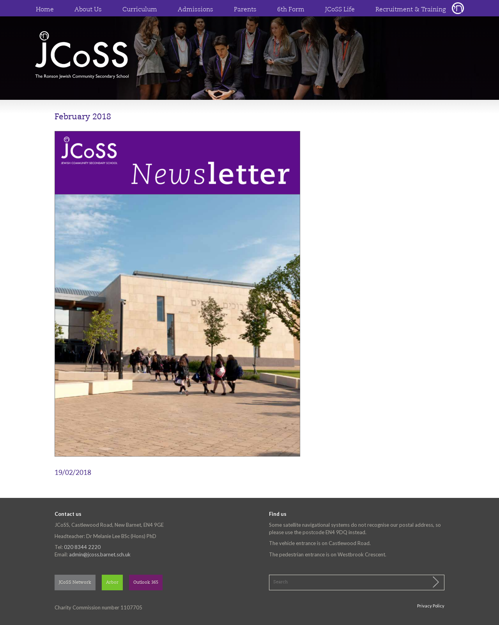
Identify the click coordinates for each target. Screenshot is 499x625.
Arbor (112, 583)
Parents (245, 10)
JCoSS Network (75, 583)
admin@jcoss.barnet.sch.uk (100, 554)
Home (45, 10)
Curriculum (139, 10)
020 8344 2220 (82, 547)
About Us (88, 10)
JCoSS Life (340, 10)
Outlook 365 (145, 583)
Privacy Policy (430, 605)
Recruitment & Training (410, 10)
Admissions (195, 10)
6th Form (290, 10)
